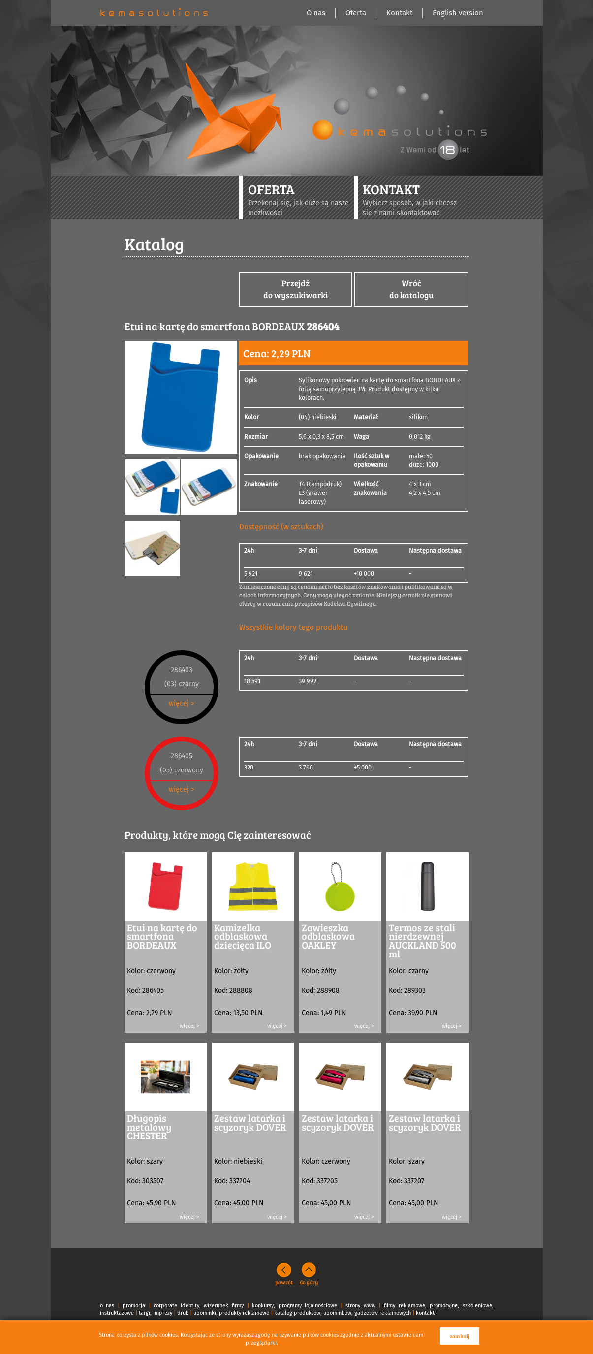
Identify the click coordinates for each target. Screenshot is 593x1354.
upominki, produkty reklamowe (231, 1313)
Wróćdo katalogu (411, 289)
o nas (107, 1305)
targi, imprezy (155, 1313)
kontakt (425, 1313)
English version (458, 12)
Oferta (355, 12)
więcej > (181, 703)
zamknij (459, 1336)
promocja (134, 1305)
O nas (316, 12)
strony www (360, 1305)
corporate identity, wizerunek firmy (199, 1305)
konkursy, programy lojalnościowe (294, 1305)
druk (182, 1313)
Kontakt (399, 12)
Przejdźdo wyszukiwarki (295, 289)
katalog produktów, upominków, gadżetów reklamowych (342, 1313)
